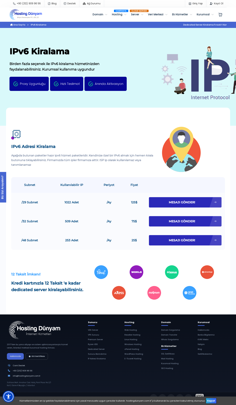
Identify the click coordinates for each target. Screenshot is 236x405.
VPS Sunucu (93, 334)
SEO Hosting (167, 368)
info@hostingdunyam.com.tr (26, 375)
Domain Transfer (169, 334)
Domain (98, 14)
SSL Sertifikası (168, 353)
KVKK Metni (203, 339)
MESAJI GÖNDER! (192, 202)
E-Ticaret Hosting (132, 358)
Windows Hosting (133, 344)
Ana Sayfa (17, 24)
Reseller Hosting (132, 334)
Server (135, 14)
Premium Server (95, 339)
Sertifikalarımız (205, 354)
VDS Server (93, 330)
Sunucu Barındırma (97, 354)
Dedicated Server (96, 349)
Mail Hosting (167, 358)
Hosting (117, 14)
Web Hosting (130, 330)
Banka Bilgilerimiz (206, 334)
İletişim (201, 344)
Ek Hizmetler (180, 14)
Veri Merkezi (155, 14)
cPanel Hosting (131, 349)
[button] (8, 397)
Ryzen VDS (93, 344)
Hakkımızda (15, 356)
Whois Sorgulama (170, 339)
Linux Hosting (130, 339)
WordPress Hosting (133, 354)
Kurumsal (203, 14)
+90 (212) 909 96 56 (22, 370)
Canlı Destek (19, 365)
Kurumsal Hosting (170, 363)
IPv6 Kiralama (38, 24)
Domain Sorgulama (170, 330)
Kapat (211, 400)
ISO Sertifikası (37, 356)
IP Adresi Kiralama (97, 358)
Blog (200, 349)
